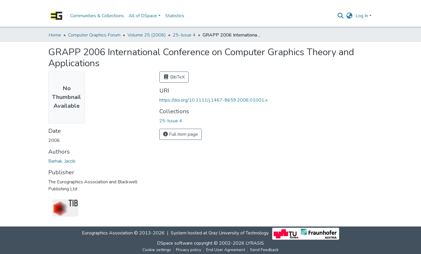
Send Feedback (264, 250)
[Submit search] (341, 16)
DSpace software (175, 243)
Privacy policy (188, 250)
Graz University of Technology (238, 233)
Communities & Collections (97, 16)
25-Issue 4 (184, 35)
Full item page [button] (180, 134)
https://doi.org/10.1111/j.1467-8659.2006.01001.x (213, 100)
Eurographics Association (107, 233)
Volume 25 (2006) (146, 35)
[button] (349, 15)
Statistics (174, 16)
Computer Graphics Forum (94, 35)
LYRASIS (255, 243)
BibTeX (174, 77)
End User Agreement (225, 250)
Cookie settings (156, 250)
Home (55, 35)
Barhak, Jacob (61, 161)
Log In (362, 16)
